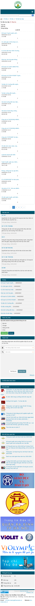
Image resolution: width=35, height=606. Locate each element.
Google (4, 325)
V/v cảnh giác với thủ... (7, 286)
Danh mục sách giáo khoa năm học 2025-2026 (18, 456)
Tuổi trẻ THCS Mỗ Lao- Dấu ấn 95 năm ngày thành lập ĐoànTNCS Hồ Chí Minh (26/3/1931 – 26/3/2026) (20, 419)
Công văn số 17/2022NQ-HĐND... (10, 128)
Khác (3, 330)
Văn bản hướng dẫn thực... (8, 310)
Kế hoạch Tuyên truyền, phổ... (9, 33)
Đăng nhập (22, 371)
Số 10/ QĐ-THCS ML (7, 247)
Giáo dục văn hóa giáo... (7, 293)
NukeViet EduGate (24, 591)
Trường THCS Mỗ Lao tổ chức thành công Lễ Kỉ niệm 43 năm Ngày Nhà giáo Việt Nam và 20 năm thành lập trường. (19, 462)
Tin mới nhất (5, 387)
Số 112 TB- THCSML (7, 226)
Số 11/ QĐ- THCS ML (7, 257)
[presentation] (8, 361)
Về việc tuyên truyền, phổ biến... (10, 197)
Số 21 (3, 237)
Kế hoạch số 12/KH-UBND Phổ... (10, 66)
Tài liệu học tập (19, 19)
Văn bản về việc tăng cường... (9, 110)
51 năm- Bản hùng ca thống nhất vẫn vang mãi (18, 397)
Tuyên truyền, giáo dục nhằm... (9, 162)
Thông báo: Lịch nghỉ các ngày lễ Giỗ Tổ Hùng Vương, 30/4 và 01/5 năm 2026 (18, 406)
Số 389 (4, 267)
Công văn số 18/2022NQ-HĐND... (10, 119)
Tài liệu (6, 19)
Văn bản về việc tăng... (7, 313)
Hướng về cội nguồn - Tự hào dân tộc (16, 401)
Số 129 (4, 215)
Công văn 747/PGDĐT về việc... (10, 137)
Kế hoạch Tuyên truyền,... (7, 283)
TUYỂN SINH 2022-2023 (8, 380)
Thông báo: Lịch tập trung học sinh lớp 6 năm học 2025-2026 (19, 452)
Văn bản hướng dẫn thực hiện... (10, 102)
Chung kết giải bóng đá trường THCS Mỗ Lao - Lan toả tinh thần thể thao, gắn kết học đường (20, 423)
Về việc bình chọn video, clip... (9, 146)
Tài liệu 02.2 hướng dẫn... (8, 303)
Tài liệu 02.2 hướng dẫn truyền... (10, 84)
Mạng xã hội (5, 328)
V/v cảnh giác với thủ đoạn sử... (10, 42)
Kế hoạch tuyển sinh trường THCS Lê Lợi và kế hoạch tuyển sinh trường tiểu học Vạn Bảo (19, 442)
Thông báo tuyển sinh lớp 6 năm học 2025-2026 (19, 437)
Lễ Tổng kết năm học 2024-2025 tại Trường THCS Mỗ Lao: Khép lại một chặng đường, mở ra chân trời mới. (20, 448)
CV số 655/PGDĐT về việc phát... (10, 179)
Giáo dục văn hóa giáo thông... (9, 59)
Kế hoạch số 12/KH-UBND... (8, 296)
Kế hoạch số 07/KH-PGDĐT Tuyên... (11, 75)
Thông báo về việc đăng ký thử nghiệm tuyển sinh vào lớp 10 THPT (19, 414)
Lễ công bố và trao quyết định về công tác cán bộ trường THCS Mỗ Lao (19, 467)
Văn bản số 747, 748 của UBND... (10, 188)
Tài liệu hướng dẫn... (6, 306)
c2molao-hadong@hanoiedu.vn (13, 600)
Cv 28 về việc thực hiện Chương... (10, 50)
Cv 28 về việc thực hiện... (7, 289)
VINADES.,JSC (29, 592)
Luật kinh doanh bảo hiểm (8, 154)
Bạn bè (3, 323)
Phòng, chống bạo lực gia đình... (10, 170)
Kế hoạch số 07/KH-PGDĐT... (9, 300)
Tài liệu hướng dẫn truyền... (8, 93)
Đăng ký (32, 375)
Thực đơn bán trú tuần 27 (13, 427)
